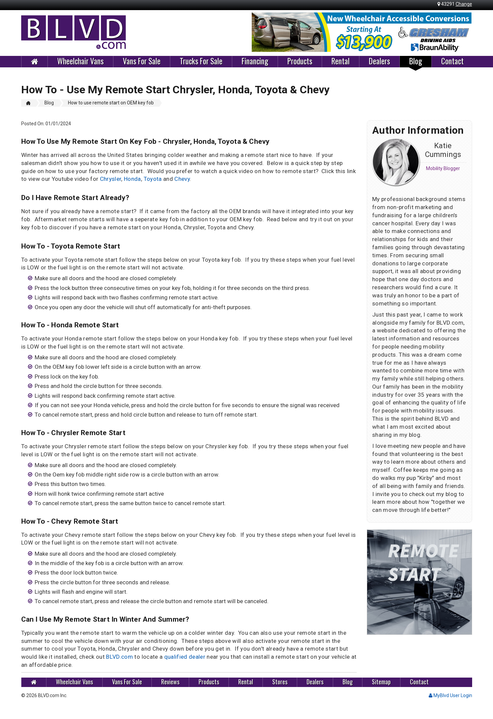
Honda (132, 178)
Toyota (153, 178)
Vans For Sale (142, 61)
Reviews (170, 682)
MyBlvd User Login (450, 695)
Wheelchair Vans (80, 61)
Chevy (182, 178)
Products (299, 61)
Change (464, 4)
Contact (452, 61)
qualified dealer (184, 656)
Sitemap (381, 682)
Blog (415, 61)
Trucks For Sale (201, 61)
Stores (279, 682)
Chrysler (110, 178)
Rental (340, 61)
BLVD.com (119, 656)
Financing (255, 61)
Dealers (379, 61)
